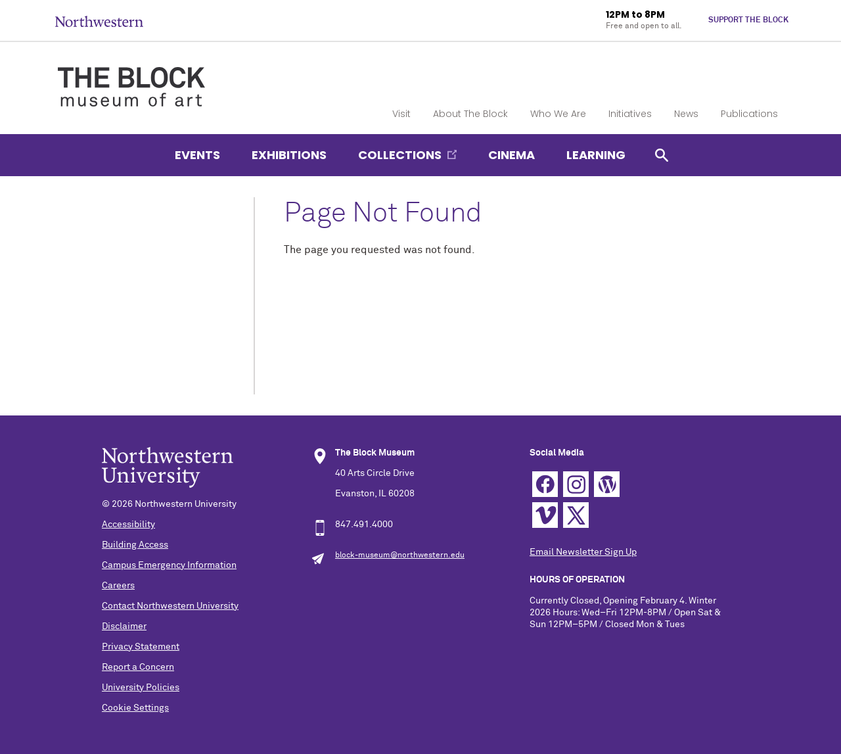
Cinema (511, 155)
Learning (595, 155)
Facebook (545, 484)
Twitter (576, 515)
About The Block (470, 113)
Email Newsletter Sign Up (583, 552)
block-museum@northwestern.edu (400, 555)
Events (197, 155)
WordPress (607, 484)
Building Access (135, 545)
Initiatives (630, 113)
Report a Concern (138, 667)
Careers (118, 585)
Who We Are (558, 113)
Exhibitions (289, 155)
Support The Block (748, 20)
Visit (401, 113)
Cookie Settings (135, 708)
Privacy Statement (140, 646)
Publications (749, 113)
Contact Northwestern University (170, 606)
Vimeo (545, 515)
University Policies (140, 687)
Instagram (576, 484)
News (686, 113)
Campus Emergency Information (169, 565)
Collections (400, 155)
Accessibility (128, 524)
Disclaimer (124, 626)
